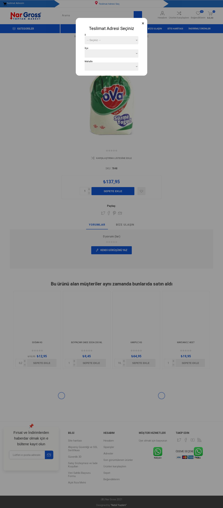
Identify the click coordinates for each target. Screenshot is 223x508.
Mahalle (89, 61)
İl (85, 35)
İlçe (86, 48)
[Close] (143, 23)
